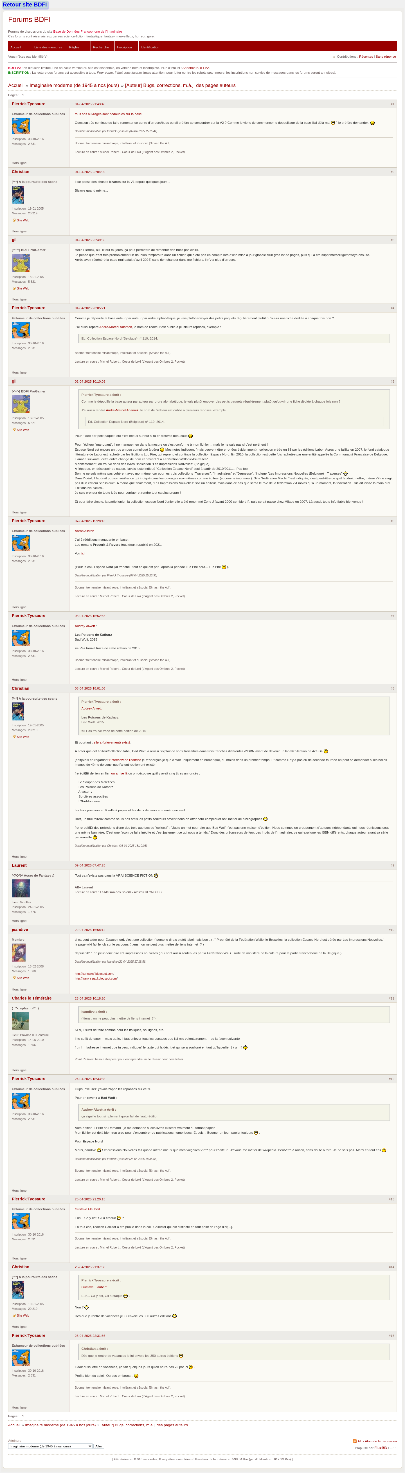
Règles (74, 47)
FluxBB (380, 1448)
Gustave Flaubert (87, 1209)
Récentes (366, 56)
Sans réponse (386, 56)
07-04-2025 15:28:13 (90, 521)
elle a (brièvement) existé (112, 742)
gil (14, 239)
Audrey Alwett (85, 626)
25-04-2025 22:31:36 (90, 1335)
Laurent (19, 865)
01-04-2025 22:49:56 (90, 240)
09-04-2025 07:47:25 (90, 865)
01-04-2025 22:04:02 (90, 172)
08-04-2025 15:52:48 (90, 616)
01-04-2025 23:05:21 (90, 308)
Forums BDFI (29, 19)
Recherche (101, 47)
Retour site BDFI (25, 4)
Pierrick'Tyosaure (28, 104)
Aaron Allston (84, 531)
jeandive (20, 929)
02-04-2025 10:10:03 (90, 381)
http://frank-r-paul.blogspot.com (96, 978)
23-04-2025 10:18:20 (90, 998)
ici (82, 553)
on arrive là (119, 773)
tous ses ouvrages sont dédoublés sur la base (108, 114)
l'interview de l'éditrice (125, 760)
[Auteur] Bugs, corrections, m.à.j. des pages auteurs (180, 85)
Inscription (124, 47)
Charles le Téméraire (32, 998)
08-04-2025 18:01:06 (90, 688)
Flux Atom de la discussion (377, 1441)
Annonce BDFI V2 (196, 67)
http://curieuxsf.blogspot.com (94, 973)
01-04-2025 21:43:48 (90, 104)
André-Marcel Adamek (115, 327)
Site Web (23, 220)
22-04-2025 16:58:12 (90, 929)
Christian (20, 171)
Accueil (15, 47)
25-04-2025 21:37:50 (90, 1267)
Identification (150, 47)
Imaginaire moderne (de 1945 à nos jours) (74, 85)
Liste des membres (48, 47)
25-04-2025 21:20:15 (90, 1199)
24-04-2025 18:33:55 (90, 1079)
